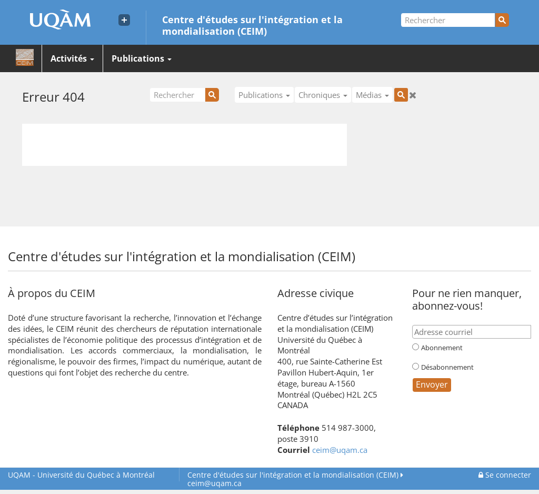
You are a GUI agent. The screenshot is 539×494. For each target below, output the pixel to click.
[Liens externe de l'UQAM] (124, 20)
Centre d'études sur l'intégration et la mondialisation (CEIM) (252, 25)
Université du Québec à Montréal (81, 475)
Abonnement (442, 347)
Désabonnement (447, 367)
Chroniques (322, 95)
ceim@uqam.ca (339, 449)
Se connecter (504, 475)
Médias (372, 95)
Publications (142, 58)
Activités (72, 58)
